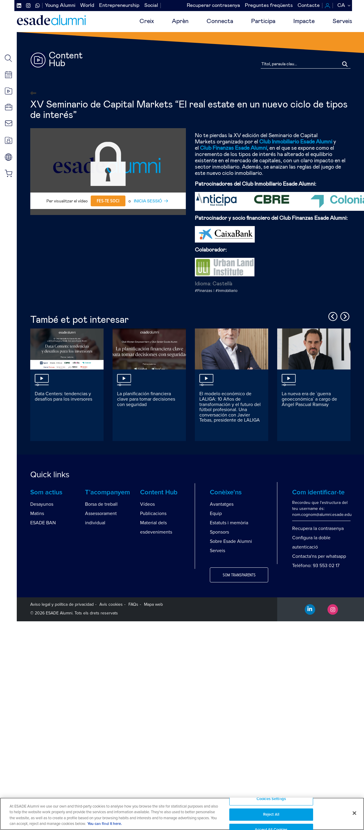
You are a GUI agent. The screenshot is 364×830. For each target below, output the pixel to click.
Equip (216, 514)
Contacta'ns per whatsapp (319, 556)
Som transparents (239, 575)
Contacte (309, 5)
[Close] (354, 813)
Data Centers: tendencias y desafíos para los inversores (63, 396)
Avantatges (221, 504)
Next (344, 315)
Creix (146, 21)
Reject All (271, 815)
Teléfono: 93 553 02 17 (315, 566)
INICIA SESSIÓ (148, 201)
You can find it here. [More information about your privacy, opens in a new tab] (104, 824)
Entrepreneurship (119, 5)
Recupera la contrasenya (318, 528)
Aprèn (180, 21)
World (87, 5)
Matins (37, 514)
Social (151, 5)
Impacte (304, 21)
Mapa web (153, 604)
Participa (263, 21)
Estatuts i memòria (229, 523)
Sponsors (219, 532)
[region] (182, 814)
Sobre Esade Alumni (231, 541)
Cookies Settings (271, 799)
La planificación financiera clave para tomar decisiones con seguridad (146, 399)
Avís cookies (111, 604)
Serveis (342, 21)
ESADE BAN (43, 523)
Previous (332, 315)
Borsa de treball (101, 504)
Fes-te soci (108, 201)
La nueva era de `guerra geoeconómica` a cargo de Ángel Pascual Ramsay (309, 399)
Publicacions (153, 514)
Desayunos (41, 504)
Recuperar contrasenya (213, 5)
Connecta (220, 21)
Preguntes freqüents (269, 5)
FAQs (133, 604)
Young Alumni (60, 5)
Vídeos (147, 504)
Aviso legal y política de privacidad (62, 604)
